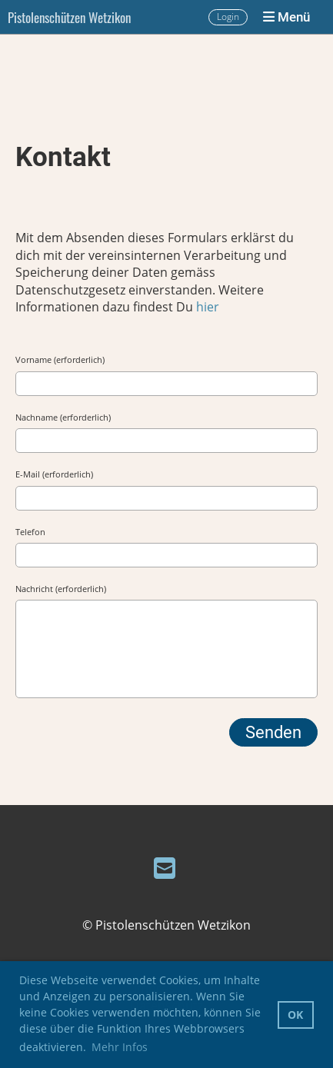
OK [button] (295, 1014)
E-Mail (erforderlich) (54, 474)
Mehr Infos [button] (120, 1047)
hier (207, 306)
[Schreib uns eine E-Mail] (164, 867)
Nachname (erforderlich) (63, 417)
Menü (286, 17)
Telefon (30, 531)
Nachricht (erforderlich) (60, 588)
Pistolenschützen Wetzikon (69, 17)
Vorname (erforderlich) (60, 359)
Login (228, 16)
